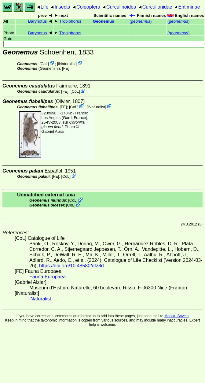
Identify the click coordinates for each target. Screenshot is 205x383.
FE (65, 68)
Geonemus (103, 21)
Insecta (62, 6)
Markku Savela (176, 316)
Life (45, 6)
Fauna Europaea (47, 276)
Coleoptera (88, 6)
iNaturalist (66, 63)
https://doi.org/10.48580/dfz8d (71, 265)
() (141, 21)
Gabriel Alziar (53, 131)
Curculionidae (157, 6)
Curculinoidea (121, 6)
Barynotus (37, 21)
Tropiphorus (70, 21)
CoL (44, 63)
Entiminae (189, 6)
